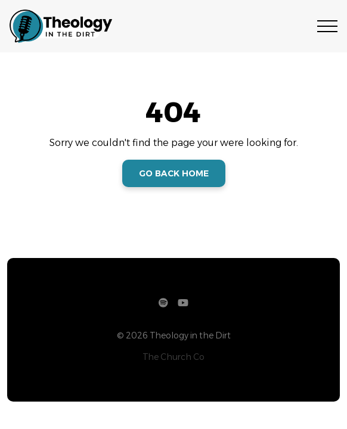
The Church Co (173, 357)
